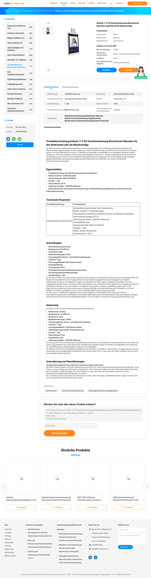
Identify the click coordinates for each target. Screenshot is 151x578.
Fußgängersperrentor (19, 84)
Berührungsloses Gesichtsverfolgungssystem (103, 391)
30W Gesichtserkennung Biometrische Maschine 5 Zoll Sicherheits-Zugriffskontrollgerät (127, 500)
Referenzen (137, 3)
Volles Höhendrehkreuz (19, 55)
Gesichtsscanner (51, 391)
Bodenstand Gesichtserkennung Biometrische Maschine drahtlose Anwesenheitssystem (71, 537)
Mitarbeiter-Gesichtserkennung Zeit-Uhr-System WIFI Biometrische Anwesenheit (70, 548)
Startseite (8, 529)
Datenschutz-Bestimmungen (10, 554)
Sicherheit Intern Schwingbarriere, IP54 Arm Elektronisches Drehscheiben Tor (40, 532)
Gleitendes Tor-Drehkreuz (19, 60)
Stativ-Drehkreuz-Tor (19, 43)
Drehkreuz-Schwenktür (19, 33)
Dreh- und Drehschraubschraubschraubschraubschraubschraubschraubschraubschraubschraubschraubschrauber (40, 544)
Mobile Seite (9, 549)
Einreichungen (59, 433)
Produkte (8, 533)
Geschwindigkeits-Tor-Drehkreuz (19, 49)
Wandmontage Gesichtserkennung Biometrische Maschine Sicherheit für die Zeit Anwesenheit (56, 500)
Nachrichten (9, 543)
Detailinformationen (51, 87)
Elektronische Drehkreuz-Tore (19, 27)
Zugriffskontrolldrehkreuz (19, 79)
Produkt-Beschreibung (70, 87)
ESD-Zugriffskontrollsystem (19, 73)
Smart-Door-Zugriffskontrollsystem (19, 109)
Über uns (8, 539)
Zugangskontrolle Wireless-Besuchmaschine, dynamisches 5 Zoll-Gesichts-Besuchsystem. (70, 559)
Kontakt (20, 145)
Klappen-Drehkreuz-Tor (19, 38)
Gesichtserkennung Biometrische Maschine (19, 66)
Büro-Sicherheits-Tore (19, 104)
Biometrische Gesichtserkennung (72, 391)
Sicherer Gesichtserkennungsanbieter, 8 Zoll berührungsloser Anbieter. (21, 500)
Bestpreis (107, 70)
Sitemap (8, 546)
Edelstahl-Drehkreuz (19, 94)
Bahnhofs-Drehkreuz (19, 99)
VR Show (8, 536)
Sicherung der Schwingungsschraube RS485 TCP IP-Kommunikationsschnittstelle (39, 555)
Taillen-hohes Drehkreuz (19, 89)
